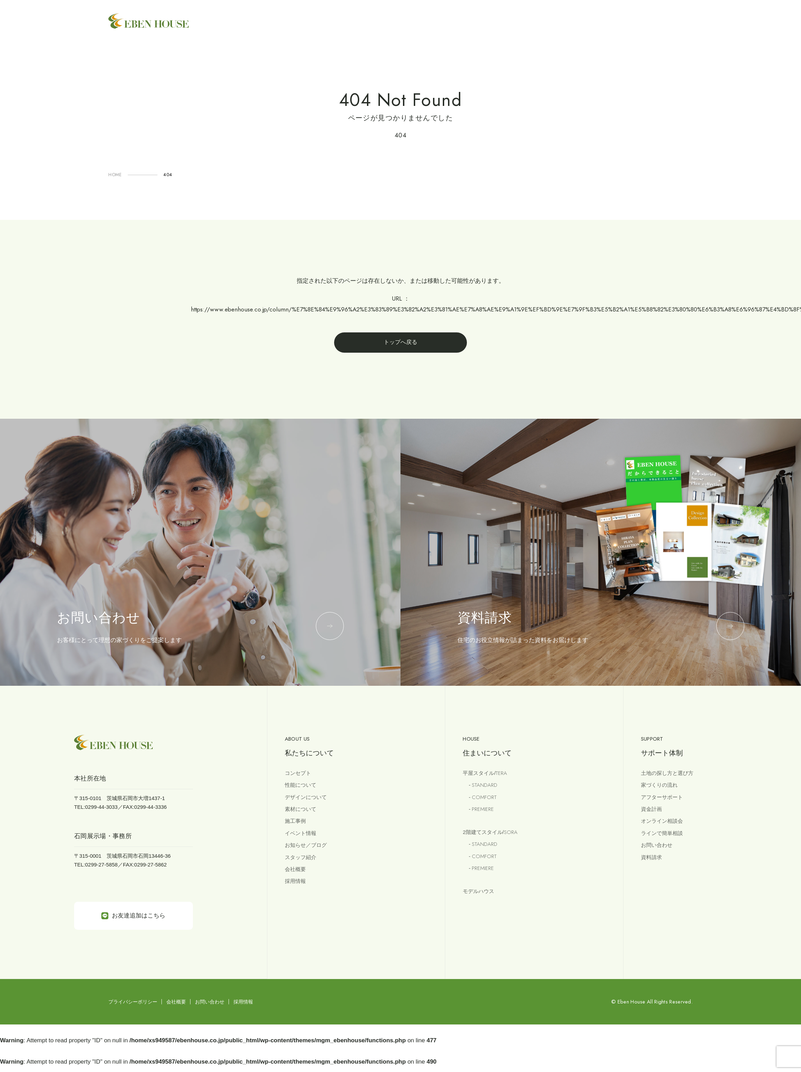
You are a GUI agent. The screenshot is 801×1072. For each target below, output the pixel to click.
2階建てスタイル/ (490, 832)
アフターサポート (662, 797)
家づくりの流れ (659, 785)
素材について (300, 809)
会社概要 (295, 869)
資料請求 (651, 857)
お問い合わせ (656, 845)
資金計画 (651, 809)
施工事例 (295, 821)
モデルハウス (478, 891)
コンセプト (298, 773)
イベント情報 (300, 833)
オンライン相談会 (662, 821)
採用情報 (295, 881)
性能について (300, 785)
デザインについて (306, 797)
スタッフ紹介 (300, 857)
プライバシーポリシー (132, 1002)
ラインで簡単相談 (662, 833)
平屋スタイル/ (485, 773)
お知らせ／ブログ (306, 845)
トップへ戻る (400, 342)
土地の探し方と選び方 (667, 773)
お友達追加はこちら (133, 915)
